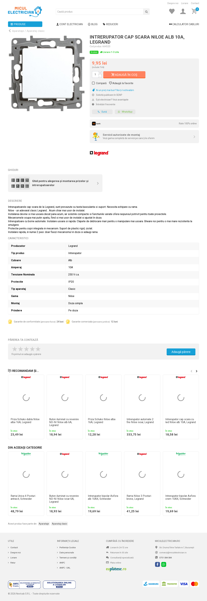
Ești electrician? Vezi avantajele (110, 99)
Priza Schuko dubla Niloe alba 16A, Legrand (25, 421)
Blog (93, 24)
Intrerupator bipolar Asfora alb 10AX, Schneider (103, 497)
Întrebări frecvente (103, 104)
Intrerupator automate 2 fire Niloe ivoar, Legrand (140, 421)
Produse (18, 24)
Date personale (66, 552)
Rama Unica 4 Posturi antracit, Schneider (23, 497)
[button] (196, 371)
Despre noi (172, 3)
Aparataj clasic (36, 31)
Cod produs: (96, 46)
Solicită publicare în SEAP (107, 95)
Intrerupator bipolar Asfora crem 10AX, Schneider (180, 497)
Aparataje (18, 31)
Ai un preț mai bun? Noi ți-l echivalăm (113, 90)
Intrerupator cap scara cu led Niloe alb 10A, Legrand (180, 421)
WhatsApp (125, 112)
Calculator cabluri (184, 24)
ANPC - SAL (64, 568)
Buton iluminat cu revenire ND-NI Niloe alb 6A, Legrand (64, 422)
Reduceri (110, 24)
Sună (102, 112)
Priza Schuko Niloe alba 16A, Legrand (101, 421)
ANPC (62, 562)
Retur (12, 562)
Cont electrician (69, 24)
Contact (195, 3)
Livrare (184, 3)
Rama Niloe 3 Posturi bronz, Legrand (139, 497)
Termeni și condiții (67, 557)
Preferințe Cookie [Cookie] (67, 547)
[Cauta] (146, 11)
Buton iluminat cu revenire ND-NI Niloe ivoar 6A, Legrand (64, 498)
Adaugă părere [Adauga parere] (181, 352)
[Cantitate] (95, 74)
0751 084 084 (165, 557)
